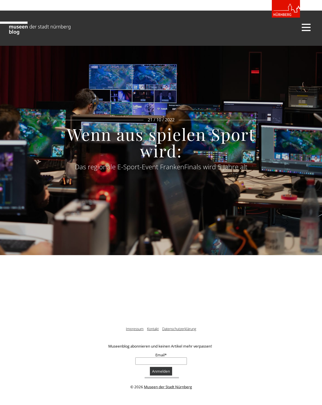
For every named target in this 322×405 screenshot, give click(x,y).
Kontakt (153, 328)
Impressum (135, 328)
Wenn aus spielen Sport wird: (161, 142)
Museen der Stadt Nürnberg (168, 386)
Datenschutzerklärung (179, 328)
